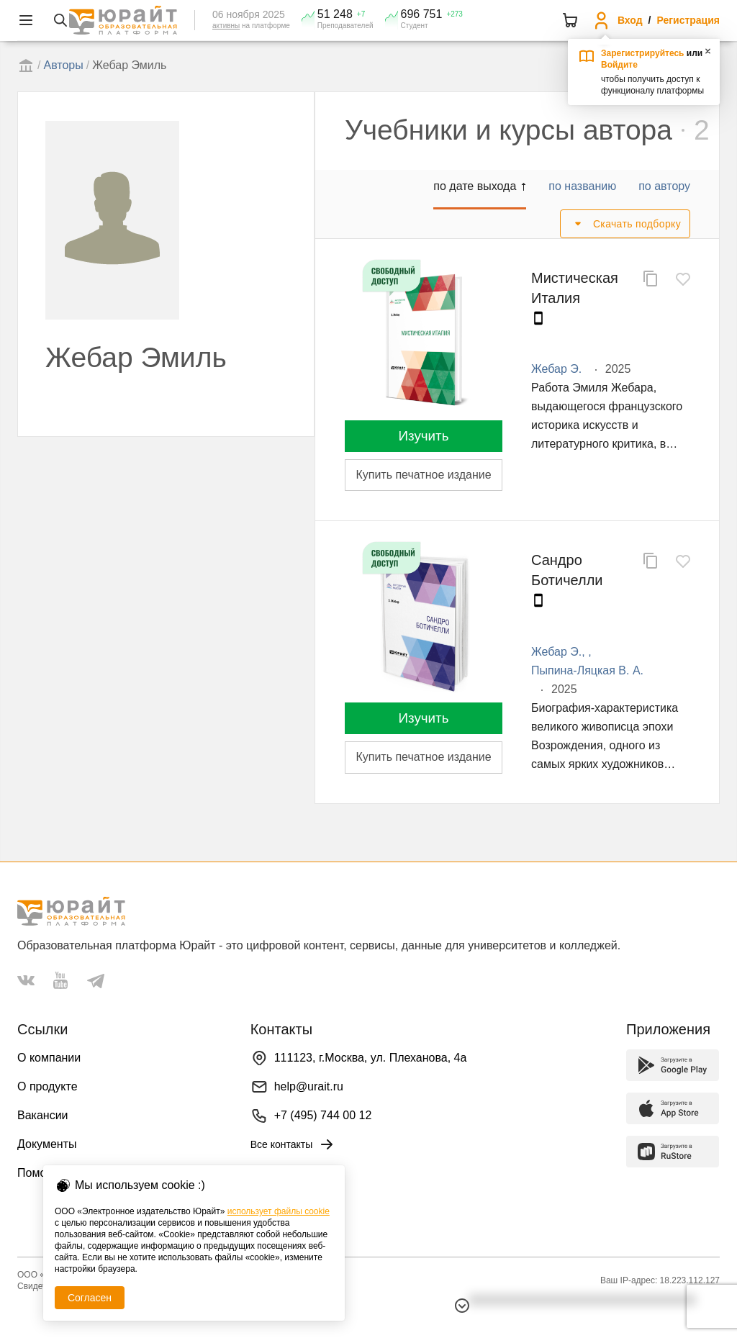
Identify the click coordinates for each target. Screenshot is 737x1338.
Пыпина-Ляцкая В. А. (587, 670)
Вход (630, 20)
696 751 (422, 14)
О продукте (47, 1086)
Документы (46, 1144)
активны (226, 26)
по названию (582, 186)
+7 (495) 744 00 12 (323, 1115)
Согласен (90, 1297)
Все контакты (293, 1144)
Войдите (619, 65)
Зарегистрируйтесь (642, 53)
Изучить (423, 435)
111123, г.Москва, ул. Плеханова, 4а (370, 1058)
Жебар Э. (556, 369)
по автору (664, 186)
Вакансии (42, 1115)
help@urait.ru (308, 1086)
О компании (49, 1058)
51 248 (335, 14)
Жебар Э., (559, 652)
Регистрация (688, 20)
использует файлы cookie (278, 1211)
